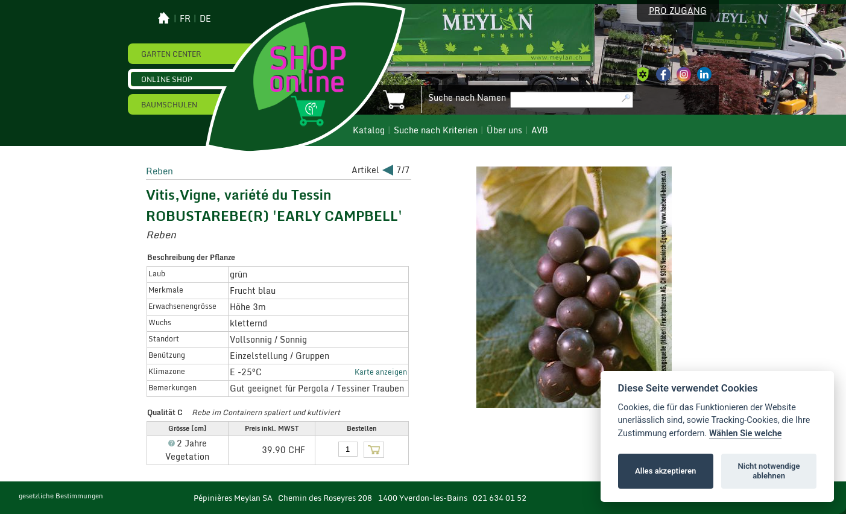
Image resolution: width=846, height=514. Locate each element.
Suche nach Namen (467, 97)
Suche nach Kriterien (436, 130)
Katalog (369, 130)
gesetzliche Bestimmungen (61, 495)
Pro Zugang (678, 10)
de (205, 18)
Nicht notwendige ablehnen (769, 471)
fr (185, 18)
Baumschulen (169, 104)
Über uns (504, 130)
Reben (159, 170)
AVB (539, 130)
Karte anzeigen (381, 372)
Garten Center (171, 54)
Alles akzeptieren (665, 470)
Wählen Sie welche (745, 433)
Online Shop (166, 79)
